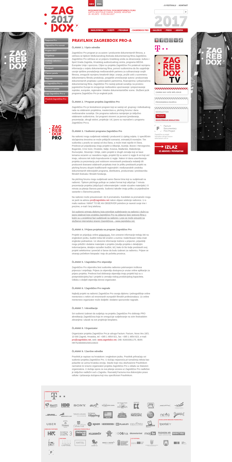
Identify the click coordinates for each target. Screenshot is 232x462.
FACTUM (51, 452)
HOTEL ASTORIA (122, 405)
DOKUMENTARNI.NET (136, 433)
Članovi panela (51, 73)
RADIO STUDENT (178, 433)
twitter (166, 40)
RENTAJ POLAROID (150, 424)
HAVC (180, 442)
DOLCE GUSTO (150, 414)
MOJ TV (150, 433)
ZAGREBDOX (61, 19)
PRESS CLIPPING (93, 414)
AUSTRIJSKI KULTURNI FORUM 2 (179, 405)
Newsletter (162, 112)
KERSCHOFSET (136, 405)
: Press (168, 30)
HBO (65, 405)
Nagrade (49, 78)
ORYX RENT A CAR (65, 414)
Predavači (49, 68)
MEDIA (137, 442)
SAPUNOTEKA (136, 424)
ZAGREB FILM (94, 442)
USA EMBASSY (108, 414)
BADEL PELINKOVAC (65, 424)
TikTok (181, 40)
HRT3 (66, 433)
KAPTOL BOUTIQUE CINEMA (80, 442)
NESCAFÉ (136, 414)
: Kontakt (183, 5)
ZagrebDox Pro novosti (55, 45)
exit (171, 148)
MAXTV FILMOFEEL (51, 405)
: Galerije (157, 30)
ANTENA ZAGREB (109, 433)
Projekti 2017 (50, 50)
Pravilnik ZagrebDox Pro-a (56, 100)
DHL (51, 414)
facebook (161, 40)
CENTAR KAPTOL (66, 442)
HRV (91, 4)
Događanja (49, 55)
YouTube (157, 40)
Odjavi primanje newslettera (167, 120)
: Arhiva (179, 30)
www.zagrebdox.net (106, 339)
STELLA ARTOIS (122, 414)
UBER (51, 424)
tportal (165, 424)
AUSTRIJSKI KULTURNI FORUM (165, 405)
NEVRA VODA (164, 414)
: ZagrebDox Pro (140, 30)
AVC (94, 405)
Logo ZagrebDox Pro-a (55, 94)
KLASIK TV (95, 433)
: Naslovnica (96, 30)
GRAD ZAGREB (166, 442)
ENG (99, 4)
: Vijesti (110, 30)
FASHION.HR (164, 433)
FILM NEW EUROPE (51, 442)
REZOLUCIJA (150, 405)
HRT (51, 433)
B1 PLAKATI (122, 424)
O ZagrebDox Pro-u (53, 83)
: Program (122, 30)
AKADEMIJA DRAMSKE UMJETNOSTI (122, 442)
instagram (171, 40)
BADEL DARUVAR (79, 424)
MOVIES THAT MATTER (108, 442)
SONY (79, 405)
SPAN (93, 424)
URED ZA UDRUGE (151, 442)
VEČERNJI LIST (81, 433)
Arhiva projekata (52, 89)
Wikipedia (176, 40)
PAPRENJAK (179, 414)
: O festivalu (169, 5)
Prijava (160, 116)
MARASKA (108, 424)
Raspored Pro (51, 40)
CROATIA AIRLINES (79, 414)
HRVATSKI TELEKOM (58, 396)
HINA (122, 433)
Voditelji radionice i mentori (53, 62)
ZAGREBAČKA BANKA (108, 405)
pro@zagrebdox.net (99, 200)
